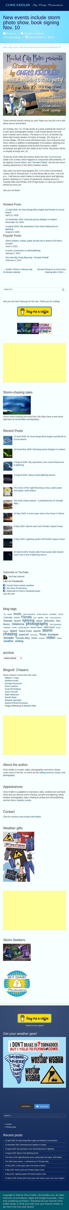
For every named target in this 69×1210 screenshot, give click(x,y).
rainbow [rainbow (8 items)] (7, 627)
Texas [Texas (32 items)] (42, 634)
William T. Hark (12, 678)
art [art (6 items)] (5, 614)
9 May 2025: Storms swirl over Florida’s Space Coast (38, 526)
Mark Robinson (12, 694)
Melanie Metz (30, 705)
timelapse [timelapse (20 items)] (53, 634)
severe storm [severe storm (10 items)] (36, 627)
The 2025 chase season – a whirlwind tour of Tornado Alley (26, 1161)
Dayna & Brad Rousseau (16, 703)
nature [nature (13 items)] (39, 621)
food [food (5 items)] (34, 617)
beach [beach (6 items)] (9, 614)
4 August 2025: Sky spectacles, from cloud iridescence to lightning (29, 1149)
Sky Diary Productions (17, 588)
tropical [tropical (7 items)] (42, 638)
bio (21, 772)
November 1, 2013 (40, 37)
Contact (9, 1124)
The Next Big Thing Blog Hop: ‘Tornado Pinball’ (27, 257)
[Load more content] (26, 1106)
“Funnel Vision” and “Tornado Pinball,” (30, 162)
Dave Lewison (11, 686)
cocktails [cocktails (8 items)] (53, 614)
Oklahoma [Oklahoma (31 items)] (18, 624)
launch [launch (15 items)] (17, 620)
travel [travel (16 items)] (34, 638)
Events (11, 33)
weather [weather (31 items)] (8, 641)
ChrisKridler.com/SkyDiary (27, 419)
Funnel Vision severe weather (20, 585)
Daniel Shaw (10, 697)
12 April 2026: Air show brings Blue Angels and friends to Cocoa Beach (31, 1141)
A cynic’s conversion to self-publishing (22, 250)
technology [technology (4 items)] (33, 635)
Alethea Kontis (11, 680)
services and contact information (26, 816)
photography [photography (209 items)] (37, 623)
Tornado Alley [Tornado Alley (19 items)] (22, 638)
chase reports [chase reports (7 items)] (42, 614)
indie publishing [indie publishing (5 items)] (55, 617)
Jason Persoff (11, 692)
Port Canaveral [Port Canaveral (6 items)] (55, 624)
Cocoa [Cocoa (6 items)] (60, 614)
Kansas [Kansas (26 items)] (8, 620)
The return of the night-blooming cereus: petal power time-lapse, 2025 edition (33, 1157)
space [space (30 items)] (13, 630)
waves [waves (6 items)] (59, 638)
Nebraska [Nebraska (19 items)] (49, 620)
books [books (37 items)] (17, 613)
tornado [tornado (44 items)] (9, 638)
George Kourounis (13, 683)
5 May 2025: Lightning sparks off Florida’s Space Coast (39, 539)
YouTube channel (16, 576)
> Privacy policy (10, 1127)
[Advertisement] (34, 362)
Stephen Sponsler (13, 700)
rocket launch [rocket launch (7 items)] (23, 627)
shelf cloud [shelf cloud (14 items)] (49, 627)
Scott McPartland (13, 689)
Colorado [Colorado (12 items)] (8, 617)
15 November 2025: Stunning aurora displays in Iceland (31, 219)
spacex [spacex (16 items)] (37, 631)
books (28, 33)
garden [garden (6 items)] (40, 618)
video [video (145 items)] (50, 637)
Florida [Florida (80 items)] (26, 617)
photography (12, 37)
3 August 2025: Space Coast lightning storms (34, 475)
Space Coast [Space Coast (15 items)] (25, 631)
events (39, 33)
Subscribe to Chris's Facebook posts (23, 591)
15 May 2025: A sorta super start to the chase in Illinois (39, 513)
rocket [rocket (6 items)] (14, 627)
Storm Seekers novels (21, 800)
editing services (46, 772)
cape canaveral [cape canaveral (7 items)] (29, 614)
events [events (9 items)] (17, 617)
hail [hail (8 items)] (46, 618)
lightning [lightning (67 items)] (28, 620)
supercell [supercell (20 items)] (24, 634)
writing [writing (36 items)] (19, 641)
